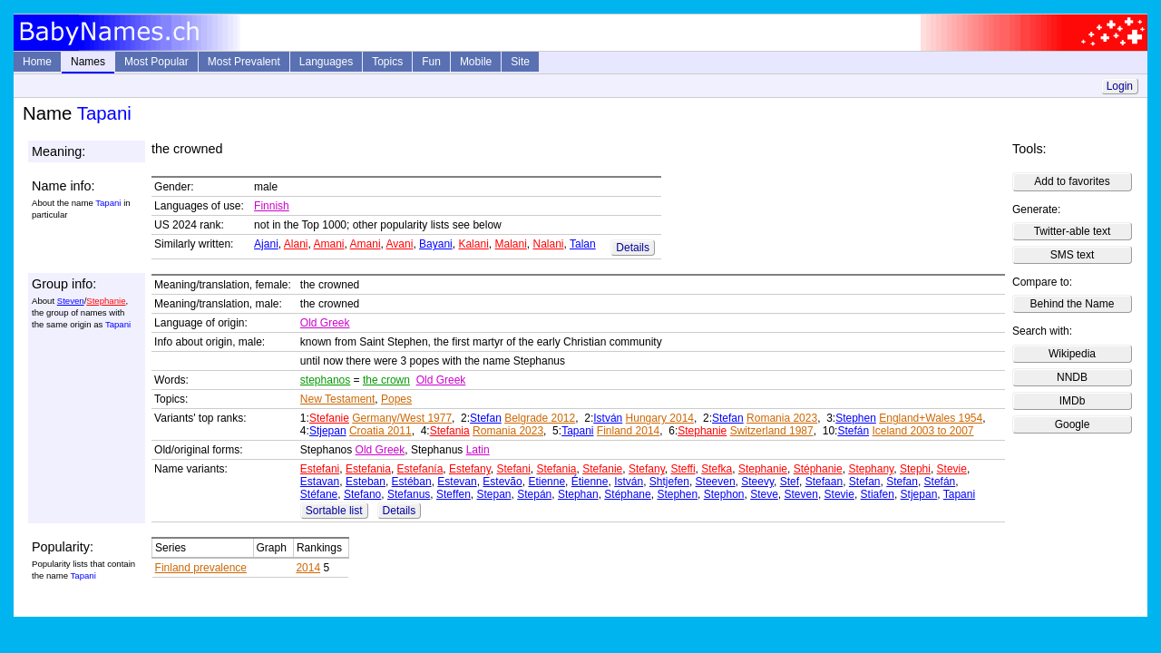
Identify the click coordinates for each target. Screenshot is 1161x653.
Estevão (502, 481)
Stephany (870, 469)
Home (37, 61)
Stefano (362, 494)
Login (1120, 86)
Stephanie (105, 301)
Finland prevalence (201, 567)
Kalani (473, 244)
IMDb (1072, 401)
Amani (329, 244)
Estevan (456, 481)
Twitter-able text (1072, 231)
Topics (387, 61)
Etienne (546, 481)
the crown (386, 380)
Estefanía (420, 469)
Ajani (266, 244)
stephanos (325, 380)
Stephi (915, 469)
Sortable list (334, 510)
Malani (510, 244)
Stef (789, 481)
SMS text (1072, 255)
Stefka (716, 469)
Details (632, 247)
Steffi (682, 469)
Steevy (757, 481)
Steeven (716, 481)
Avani (400, 244)
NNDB (1072, 377)
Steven (70, 301)
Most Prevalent (244, 61)
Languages (326, 61)
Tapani (577, 430)
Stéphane (627, 494)
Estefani (319, 469)
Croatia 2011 (380, 430)
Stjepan (327, 430)
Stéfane (318, 494)
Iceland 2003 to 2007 (922, 430)
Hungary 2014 (660, 418)
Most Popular (156, 61)
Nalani (548, 244)
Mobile (476, 61)
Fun (431, 61)
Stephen (855, 418)
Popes (396, 399)
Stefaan (824, 481)
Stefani (513, 469)
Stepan (493, 494)
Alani (296, 244)
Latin (478, 449)
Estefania (368, 469)
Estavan (319, 481)
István (607, 418)
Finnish (271, 206)
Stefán (853, 430)
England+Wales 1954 (930, 418)
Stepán (534, 494)
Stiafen (877, 494)
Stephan (578, 494)
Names (88, 61)
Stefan (486, 418)
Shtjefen (669, 481)
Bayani (436, 244)
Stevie (952, 469)
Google (1072, 424)
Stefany (647, 469)
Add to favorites (1071, 181)
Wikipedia (1072, 353)
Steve (764, 494)
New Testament (337, 399)
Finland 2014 (628, 430)
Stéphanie (818, 469)
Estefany (470, 469)
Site (520, 61)
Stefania (450, 430)
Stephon (724, 494)
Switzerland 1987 (772, 430)
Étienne (590, 481)
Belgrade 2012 (539, 418)
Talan (583, 244)
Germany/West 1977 (402, 418)
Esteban (365, 481)
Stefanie (329, 418)
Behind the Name (1072, 303)
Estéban (412, 481)
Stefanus (408, 494)
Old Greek (325, 323)
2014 (308, 567)
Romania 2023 (781, 418)
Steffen (453, 494)
